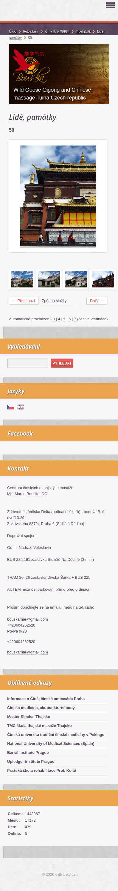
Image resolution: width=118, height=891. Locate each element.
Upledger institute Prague (30, 761)
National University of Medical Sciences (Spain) (50, 743)
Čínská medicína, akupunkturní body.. (42, 707)
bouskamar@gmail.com (27, 652)
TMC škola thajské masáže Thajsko (39, 725)
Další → (97, 300)
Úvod (13, 31)
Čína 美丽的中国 (57, 31)
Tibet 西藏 (83, 31)
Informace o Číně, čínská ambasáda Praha (46, 698)
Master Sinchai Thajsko (28, 716)
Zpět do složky (54, 300)
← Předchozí (24, 300)
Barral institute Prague (28, 752)
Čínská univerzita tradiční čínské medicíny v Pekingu (56, 734)
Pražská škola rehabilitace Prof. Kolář (41, 770)
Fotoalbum (31, 31)
